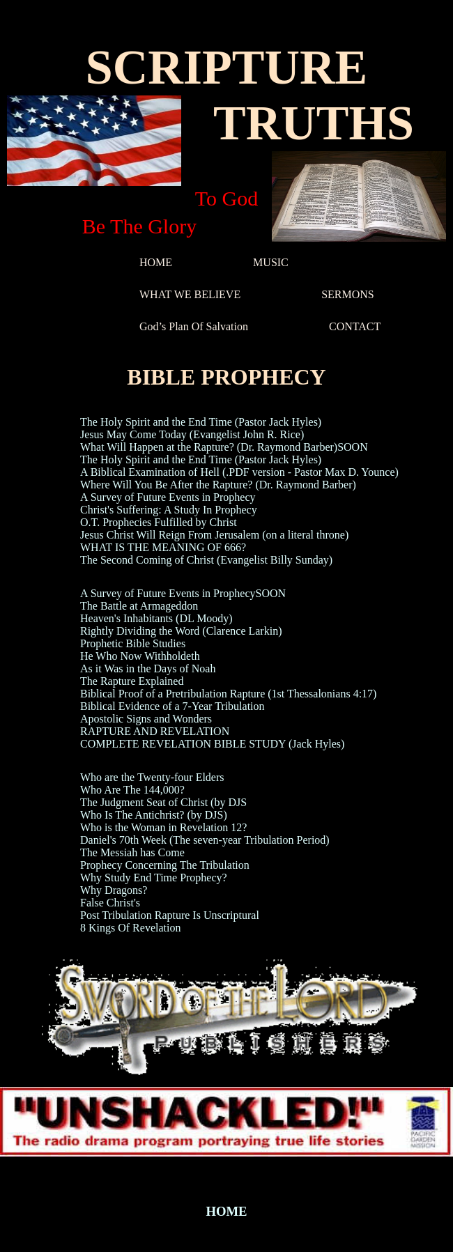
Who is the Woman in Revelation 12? (163, 827)
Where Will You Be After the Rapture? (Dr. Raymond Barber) (218, 484)
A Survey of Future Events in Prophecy (168, 497)
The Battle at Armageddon (139, 606)
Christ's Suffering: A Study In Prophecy (168, 510)
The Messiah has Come (132, 852)
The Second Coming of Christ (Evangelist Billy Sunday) (206, 560)
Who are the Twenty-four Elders (152, 777)
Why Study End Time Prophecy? (153, 877)
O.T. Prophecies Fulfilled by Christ (158, 522)
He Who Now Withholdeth (140, 656)
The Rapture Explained (131, 681)
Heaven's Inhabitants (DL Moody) (156, 618)
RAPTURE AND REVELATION (154, 731)
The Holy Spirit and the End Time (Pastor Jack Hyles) (200, 422)
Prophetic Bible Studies (132, 643)
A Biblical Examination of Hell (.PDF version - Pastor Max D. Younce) (239, 472)
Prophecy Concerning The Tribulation (164, 865)
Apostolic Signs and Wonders (146, 719)
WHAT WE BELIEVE (189, 294)
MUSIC (271, 262)
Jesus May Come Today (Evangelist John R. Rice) (192, 434)
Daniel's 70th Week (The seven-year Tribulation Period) (205, 840)
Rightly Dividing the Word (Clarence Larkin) (181, 631)
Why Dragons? (113, 890)
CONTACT (355, 326)
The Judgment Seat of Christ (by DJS (163, 802)
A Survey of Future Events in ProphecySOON (183, 593)
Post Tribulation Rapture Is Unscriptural (169, 915)
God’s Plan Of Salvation (193, 326)
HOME (155, 262)
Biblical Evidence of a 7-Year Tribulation (172, 706)
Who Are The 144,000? (132, 790)
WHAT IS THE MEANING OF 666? (163, 547)
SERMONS (347, 294)
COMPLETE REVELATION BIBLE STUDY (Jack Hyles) (212, 744)
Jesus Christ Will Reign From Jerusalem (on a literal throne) (214, 535)
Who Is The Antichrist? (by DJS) (153, 815)
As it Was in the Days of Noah (147, 668)
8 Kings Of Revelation (130, 928)
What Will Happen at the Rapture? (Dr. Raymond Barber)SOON (224, 447)
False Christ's (110, 903)
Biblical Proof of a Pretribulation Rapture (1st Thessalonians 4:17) (228, 694)
